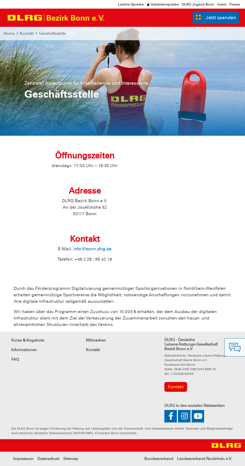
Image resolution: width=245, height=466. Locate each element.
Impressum (23, 458)
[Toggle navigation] (113, 18)
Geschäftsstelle (52, 33)
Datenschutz (48, 458)
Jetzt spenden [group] (215, 17)
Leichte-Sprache (131, 4)
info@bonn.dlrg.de (92, 249)
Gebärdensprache (163, 4)
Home (9, 33)
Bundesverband (158, 458)
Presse (234, 4)
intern (222, 4)
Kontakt (27, 33)
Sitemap (70, 458)
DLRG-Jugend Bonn (198, 4)
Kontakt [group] (176, 386)
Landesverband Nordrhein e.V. (204, 458)
